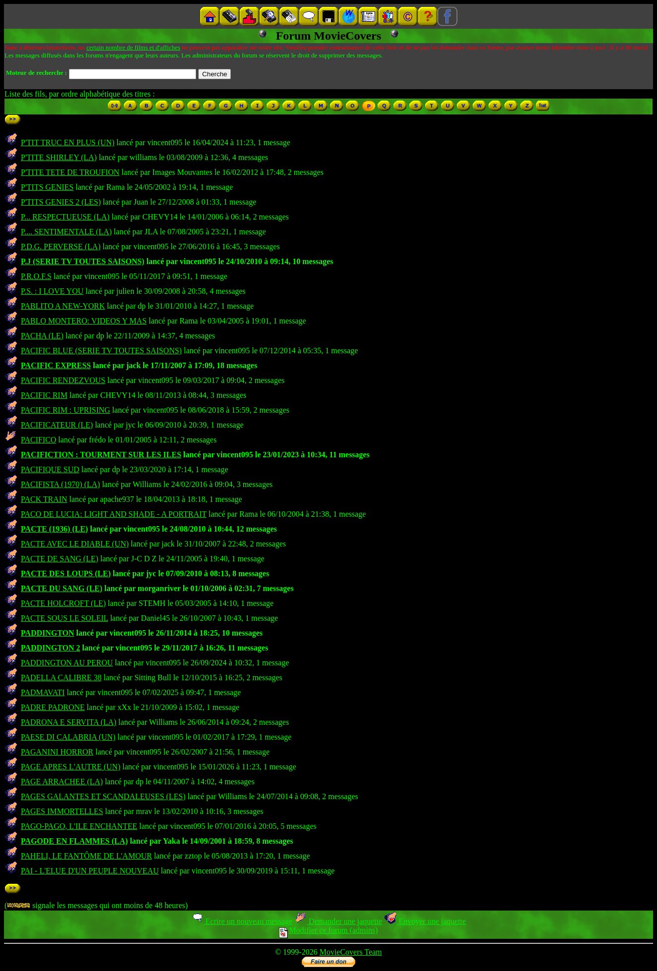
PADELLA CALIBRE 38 (61, 677)
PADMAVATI (43, 692)
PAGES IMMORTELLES (62, 811)
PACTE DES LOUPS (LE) (66, 573)
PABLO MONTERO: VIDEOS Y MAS (84, 321)
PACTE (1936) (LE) (54, 529)
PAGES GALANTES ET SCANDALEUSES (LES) (103, 796)
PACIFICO (38, 439)
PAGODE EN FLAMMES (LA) (74, 841)
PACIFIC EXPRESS (56, 365)
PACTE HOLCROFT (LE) (63, 603)
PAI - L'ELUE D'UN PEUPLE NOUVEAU (90, 870)
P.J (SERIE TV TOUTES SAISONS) (82, 261)
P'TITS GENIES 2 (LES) (61, 202)
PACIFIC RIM (44, 395)
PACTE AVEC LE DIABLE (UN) (75, 543)
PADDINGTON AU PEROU (67, 662)
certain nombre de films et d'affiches (133, 47)
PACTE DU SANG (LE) (62, 588)
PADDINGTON (47, 633)
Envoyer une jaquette (425, 921)
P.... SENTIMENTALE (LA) (66, 231)
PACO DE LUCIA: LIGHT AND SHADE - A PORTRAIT (114, 514)
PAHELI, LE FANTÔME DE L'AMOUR (86, 856)
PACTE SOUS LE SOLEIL (64, 618)
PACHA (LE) (42, 335)
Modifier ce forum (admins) (328, 930)
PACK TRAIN (44, 499)
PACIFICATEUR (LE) (57, 425)
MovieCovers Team (351, 952)
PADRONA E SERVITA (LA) (68, 722)
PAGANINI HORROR (57, 752)
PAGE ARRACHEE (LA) (62, 781)
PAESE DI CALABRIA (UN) (68, 737)
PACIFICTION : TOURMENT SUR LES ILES (101, 454)
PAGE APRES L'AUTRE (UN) (70, 766)
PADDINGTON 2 (50, 648)
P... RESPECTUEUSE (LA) (65, 217)
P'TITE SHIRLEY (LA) (59, 157)
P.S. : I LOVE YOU (52, 291)
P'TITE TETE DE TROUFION (70, 172)
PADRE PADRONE (53, 707)
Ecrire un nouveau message (241, 921)
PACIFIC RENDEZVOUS (63, 380)
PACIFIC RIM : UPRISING (65, 410)
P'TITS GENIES (47, 187)
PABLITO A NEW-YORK (63, 306)
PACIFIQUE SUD (50, 469)
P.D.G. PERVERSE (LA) (61, 246)
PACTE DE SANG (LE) (59, 558)
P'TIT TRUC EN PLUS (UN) (67, 142)
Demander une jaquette (338, 921)
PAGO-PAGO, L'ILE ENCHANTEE (79, 826)
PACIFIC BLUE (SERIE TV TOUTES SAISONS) (101, 350)
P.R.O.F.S (36, 276)
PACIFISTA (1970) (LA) (60, 484)
